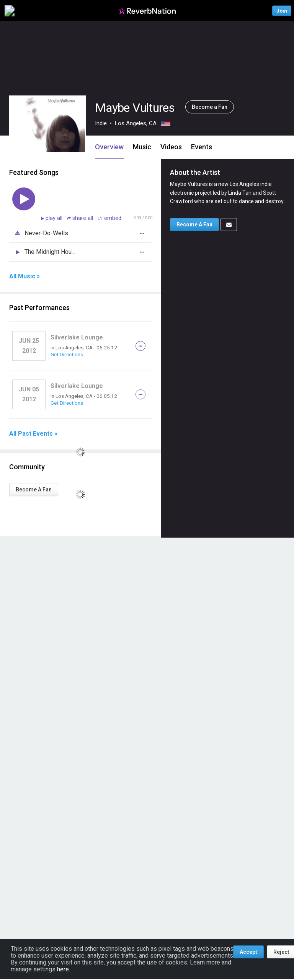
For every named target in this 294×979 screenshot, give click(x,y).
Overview (109, 147)
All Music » (24, 276)
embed (109, 218)
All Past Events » (33, 433)
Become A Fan (34, 489)
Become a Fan (209, 107)
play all (55, 218)
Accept (248, 952)
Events (201, 147)
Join (281, 10)
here (63, 969)
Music (142, 147)
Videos (171, 147)
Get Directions (67, 354)
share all (81, 218)
